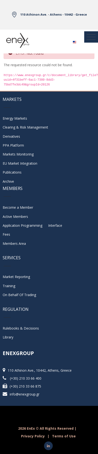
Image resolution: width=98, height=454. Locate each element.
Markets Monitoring (18, 154)
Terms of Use (64, 436)
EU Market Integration (20, 163)
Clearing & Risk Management (25, 127)
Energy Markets (15, 118)
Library (8, 337)
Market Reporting (16, 276)
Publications (12, 172)
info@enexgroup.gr (24, 394)
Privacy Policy (33, 436)
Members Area (14, 243)
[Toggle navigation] (91, 37)
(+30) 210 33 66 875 (25, 386)
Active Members (15, 216)
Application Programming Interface (32, 225)
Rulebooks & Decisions (21, 328)
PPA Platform (13, 145)
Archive (8, 181)
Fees (6, 234)
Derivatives (11, 136)
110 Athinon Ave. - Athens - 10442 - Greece (53, 14)
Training (9, 286)
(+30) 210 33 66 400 (25, 378)
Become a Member (18, 207)
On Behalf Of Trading (19, 294)
